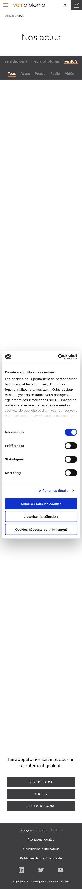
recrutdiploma (46, 61)
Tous (12, 73)
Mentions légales (41, 839)
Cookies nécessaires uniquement (41, 529)
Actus (25, 73)
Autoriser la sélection (41, 516)
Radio (55, 73)
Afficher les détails (53, 490)
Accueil (9, 15)
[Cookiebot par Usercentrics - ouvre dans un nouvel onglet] (58, 357)
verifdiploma (16, 61)
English (41, 830)
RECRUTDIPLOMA (41, 805)
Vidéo (69, 73)
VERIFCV (41, 794)
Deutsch (56, 830)
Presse (40, 73)
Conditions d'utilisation (41, 849)
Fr (65, 5)
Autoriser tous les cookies (41, 504)
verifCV (71, 61)
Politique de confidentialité (41, 858)
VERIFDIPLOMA (41, 782)
